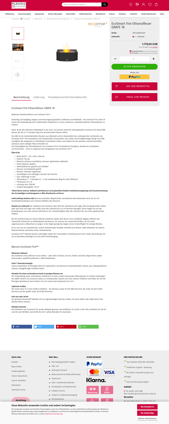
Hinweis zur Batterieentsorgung (64, 395)
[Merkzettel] (150, 4)
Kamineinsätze (24, 14)
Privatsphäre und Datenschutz (64, 387)
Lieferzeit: (115, 37)
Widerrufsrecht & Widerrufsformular (66, 374)
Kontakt (15, 362)
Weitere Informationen (147, 418)
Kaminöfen (70, 14)
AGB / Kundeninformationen (63, 383)
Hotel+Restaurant (148, 14)
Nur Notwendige (147, 413)
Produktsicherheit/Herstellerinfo (67, 97)
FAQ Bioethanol (58, 399)
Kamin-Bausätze (55, 14)
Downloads (16, 385)
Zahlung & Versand (59, 370)
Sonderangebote (18, 371)
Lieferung (38, 97)
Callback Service (58, 391)
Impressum (56, 378)
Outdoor (122, 14)
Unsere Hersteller (19, 380)
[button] (137, 4)
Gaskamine (39, 14)
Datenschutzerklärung (53, 414)
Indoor (112, 14)
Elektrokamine (85, 14)
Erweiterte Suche (18, 390)
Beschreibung (21, 97)
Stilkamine (9, 14)
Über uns (55, 366)
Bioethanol (100, 14)
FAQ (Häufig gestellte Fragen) (63, 362)
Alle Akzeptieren (147, 407)
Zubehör (133, 14)
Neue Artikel (17, 367)
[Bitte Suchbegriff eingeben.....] (104, 4)
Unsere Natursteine (19, 376)
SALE (162, 14)
